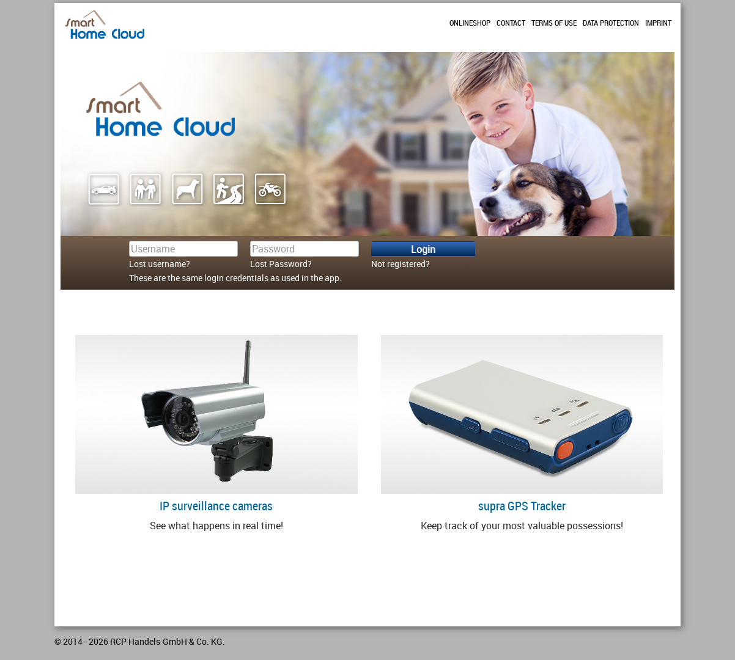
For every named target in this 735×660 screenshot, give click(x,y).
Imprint (658, 22)
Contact (511, 22)
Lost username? (159, 264)
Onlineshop (469, 22)
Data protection (611, 22)
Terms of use (554, 22)
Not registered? (400, 264)
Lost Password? (281, 264)
